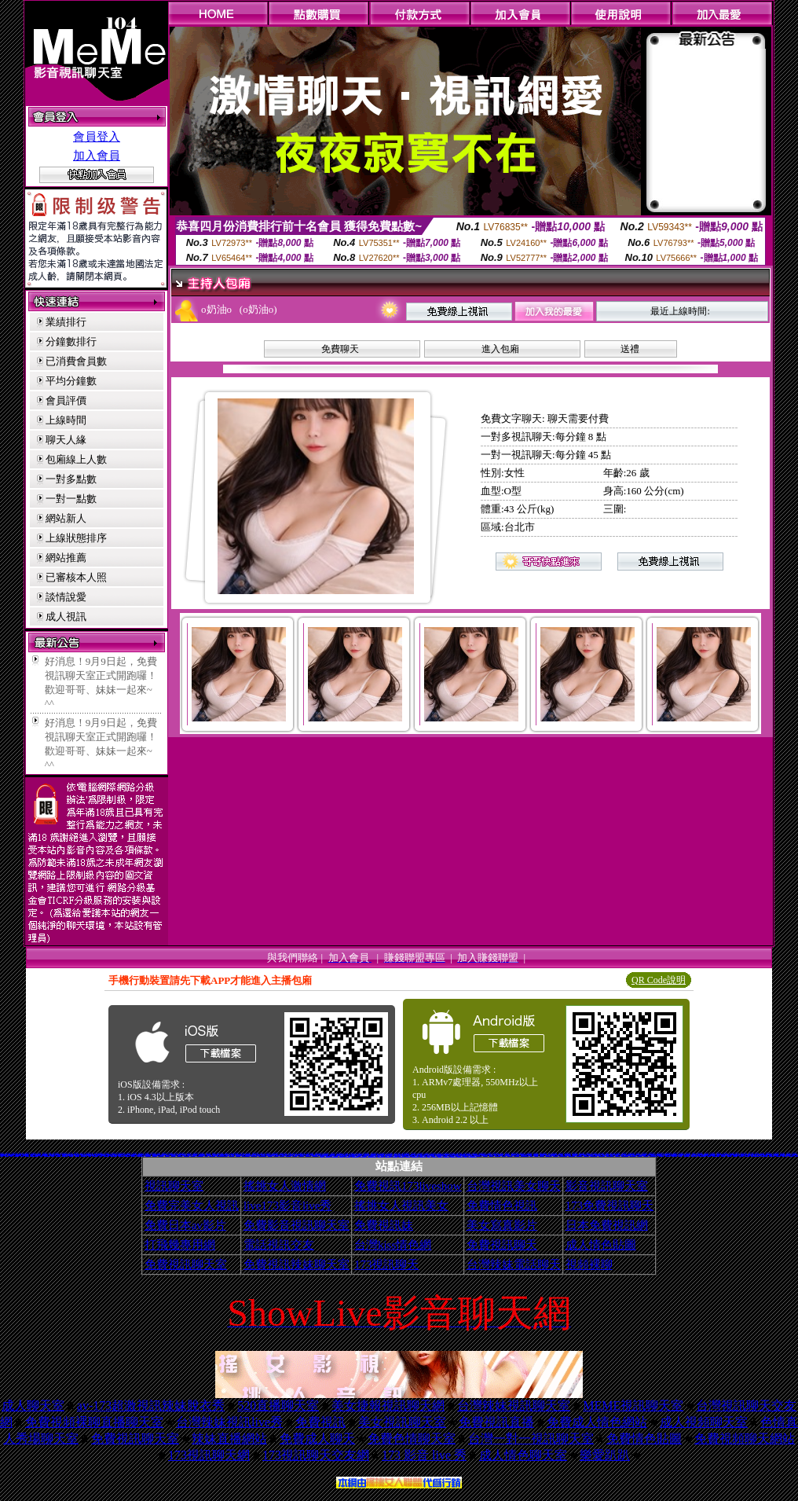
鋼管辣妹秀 (737, 1152)
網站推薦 (66, 557)
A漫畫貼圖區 (270, 1154)
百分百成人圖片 (771, 1154)
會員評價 (66, 400)
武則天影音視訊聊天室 (246, 1154)
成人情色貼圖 (601, 1245)
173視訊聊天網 (209, 1455)
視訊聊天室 (174, 1186)
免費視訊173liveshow (408, 1186)
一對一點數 (71, 499)
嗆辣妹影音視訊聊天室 (563, 1154)
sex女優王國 (425, 1153)
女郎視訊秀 (504, 1154)
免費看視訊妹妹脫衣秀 (262, 1154)
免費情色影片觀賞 (384, 1154)
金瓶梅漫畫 (254, 1153)
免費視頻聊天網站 (744, 1438)
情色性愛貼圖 (617, 1154)
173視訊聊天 (386, 1264)
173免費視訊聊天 (610, 1205)
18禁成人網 (71, 1154)
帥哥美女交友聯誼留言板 (372, 1155)
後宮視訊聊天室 (120, 1154)
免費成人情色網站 (597, 1422)
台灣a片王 (53, 1154)
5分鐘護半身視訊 (15, 1152)
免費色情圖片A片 (601, 1154)
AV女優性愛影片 (580, 1154)
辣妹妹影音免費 (106, 1154)
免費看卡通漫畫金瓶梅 (610, 1154)
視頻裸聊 (589, 1264)
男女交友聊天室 (148, 1154)
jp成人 (11, 1154)
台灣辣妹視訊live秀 (229, 1422)
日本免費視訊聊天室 (715, 1154)
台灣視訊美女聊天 (514, 1186)
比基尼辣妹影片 (46, 1154)
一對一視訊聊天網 (254, 1154)
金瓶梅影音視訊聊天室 (66, 1153)
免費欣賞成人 (348, 1153)
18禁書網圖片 (406, 1153)
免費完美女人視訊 (192, 1205)
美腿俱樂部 (429, 1155)
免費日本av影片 (185, 1225)
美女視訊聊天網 (179, 1154)
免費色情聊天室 (412, 1438)
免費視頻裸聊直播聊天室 (94, 1422)
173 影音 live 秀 (424, 1455)
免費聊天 (340, 348)
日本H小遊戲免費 (363, 1155)
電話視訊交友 (278, 1245)
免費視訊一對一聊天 (719, 1153)
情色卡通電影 (723, 1154)
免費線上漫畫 (791, 1154)
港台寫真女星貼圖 (397, 1152)
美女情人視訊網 (510, 1154)
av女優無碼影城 (460, 1155)
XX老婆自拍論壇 (633, 1154)
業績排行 (66, 322)
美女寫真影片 (502, 1225)
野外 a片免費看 (401, 1155)
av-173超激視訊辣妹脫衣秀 (151, 1405)
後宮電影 (531, 1154)
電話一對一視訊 (259, 1153)
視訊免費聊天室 (186, 1154)
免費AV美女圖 (288, 1154)
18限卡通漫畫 (639, 1154)
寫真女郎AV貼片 (686, 1154)
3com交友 (795, 1153)
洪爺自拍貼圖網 (785, 1154)
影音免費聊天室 (478, 1154)
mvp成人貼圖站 (308, 1154)
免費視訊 (320, 1422)
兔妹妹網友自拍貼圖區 (653, 1154)
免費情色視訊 (502, 1205)
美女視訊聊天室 (402, 1422)
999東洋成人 (439, 1155)
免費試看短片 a (347, 1155)
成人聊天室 (33, 1405)
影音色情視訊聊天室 (140, 1154)
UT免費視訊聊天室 (764, 1154)
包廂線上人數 (76, 459)
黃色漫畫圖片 (282, 1154)
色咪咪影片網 (167, 1154)
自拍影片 (100, 1154)
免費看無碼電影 (231, 1154)
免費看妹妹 (27, 1154)
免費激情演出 (77, 1154)
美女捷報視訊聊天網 (388, 1405)
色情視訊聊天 (341, 1155)
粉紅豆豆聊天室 (516, 1154)
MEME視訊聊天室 (633, 1405)
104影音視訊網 (301, 1154)
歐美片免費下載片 (388, 1155)
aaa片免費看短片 (334, 1155)
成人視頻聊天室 (704, 1422)
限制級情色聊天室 (694, 1154)
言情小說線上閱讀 (381, 1155)
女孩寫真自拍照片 (609, 1153)
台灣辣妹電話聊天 (514, 1264)
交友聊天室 (7, 1154)
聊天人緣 (66, 440)
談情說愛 (66, 597)
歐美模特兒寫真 (446, 1155)
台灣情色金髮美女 (114, 1154)
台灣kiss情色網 (392, 1245)
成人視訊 (66, 616)
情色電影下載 (741, 1154)
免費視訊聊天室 (186, 1264)
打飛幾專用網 (180, 1245)
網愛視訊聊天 (275, 1154)
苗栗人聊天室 (133, 1154)
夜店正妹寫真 (73, 1153)
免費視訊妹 (383, 1225)
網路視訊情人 (127, 1154)
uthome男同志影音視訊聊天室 (222, 1154)
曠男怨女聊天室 (496, 1152)
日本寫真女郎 (485, 1154)
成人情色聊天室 (523, 1455)
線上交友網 (637, 1153)
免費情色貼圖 (644, 1438)
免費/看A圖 (694, 1153)
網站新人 (66, 518)
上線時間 (66, 420)
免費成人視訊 (21, 1152)
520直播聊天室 (278, 1405)
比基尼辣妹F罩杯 (212, 1154)
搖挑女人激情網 (284, 1186)
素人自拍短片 (491, 1154)
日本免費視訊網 (607, 1225)
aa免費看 (206, 1154)
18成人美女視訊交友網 (472, 1155)
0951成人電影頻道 (572, 1154)
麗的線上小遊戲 (16, 1154)
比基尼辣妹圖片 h (164, 1153)
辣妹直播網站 (229, 1438)
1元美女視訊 (94, 1153)
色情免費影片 (76, 1152)
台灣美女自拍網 (674, 1154)
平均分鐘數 (71, 381)
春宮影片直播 (58, 1154)
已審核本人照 (76, 577)
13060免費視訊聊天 (701, 1154)
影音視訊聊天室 (607, 1186)
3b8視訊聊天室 (328, 1155)
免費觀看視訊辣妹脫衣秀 (755, 1154)
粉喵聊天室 (435, 1155)
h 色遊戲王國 (413, 1153)
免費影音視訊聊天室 (296, 1225)
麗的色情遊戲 (395, 1155)
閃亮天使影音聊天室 (593, 1154)
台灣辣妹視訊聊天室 (513, 1405)
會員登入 (96, 136)
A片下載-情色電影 (199, 1154)
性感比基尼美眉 (95, 1154)
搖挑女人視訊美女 (401, 1205)
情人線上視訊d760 (355, 1155)
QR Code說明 (658, 979)
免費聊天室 (681, 1154)
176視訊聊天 (778, 1154)
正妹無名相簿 (747, 1154)
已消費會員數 (76, 361)
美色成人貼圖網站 (397, 1154)
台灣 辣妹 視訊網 (65, 1154)
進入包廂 (500, 348)
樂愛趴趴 (605, 1455)
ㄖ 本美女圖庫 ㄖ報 (415, 1155)
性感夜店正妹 (238, 1154)
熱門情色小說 (555, 1154)
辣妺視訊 (465, 1155)
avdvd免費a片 (160, 1154)
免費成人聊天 (317, 1438)
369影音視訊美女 (84, 1154)
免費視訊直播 (496, 1422)
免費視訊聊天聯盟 (549, 1154)
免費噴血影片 (154, 1154)
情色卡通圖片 (294, 1154)
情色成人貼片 (645, 1154)
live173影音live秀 (287, 1205)
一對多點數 (71, 479)
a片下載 (89, 1154)
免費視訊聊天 (502, 1245)
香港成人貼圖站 (497, 1154)
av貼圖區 (22, 1154)
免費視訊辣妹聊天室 (296, 1264)
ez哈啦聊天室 (193, 1154)
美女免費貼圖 (735, 1154)
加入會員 (96, 155)
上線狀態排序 (76, 538)
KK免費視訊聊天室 (624, 1154)
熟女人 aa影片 (453, 1155)
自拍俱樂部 (709, 1154)
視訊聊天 (40, 1154)
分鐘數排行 (71, 341)
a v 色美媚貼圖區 (422, 1155)
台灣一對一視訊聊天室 (531, 1438)
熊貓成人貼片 (729, 1154)
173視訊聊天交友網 (315, 1455)
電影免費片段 (407, 1155)
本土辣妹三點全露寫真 (525, 1154)
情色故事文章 (667, 1154)
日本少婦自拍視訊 (316, 1154)
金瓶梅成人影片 (661, 1154)
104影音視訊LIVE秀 (34, 1154)
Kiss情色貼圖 (586, 1154)
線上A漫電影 (542, 1154)
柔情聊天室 (536, 1154)
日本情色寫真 (173, 1154)
